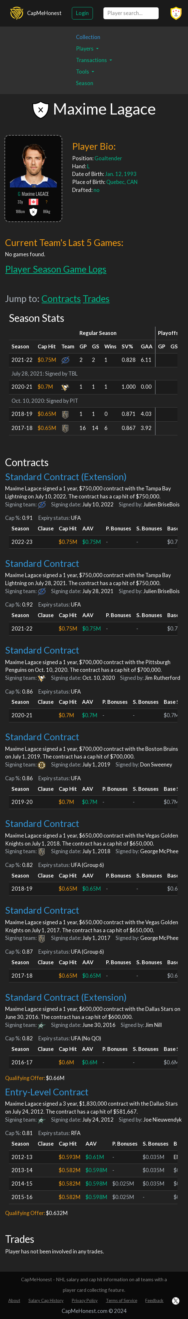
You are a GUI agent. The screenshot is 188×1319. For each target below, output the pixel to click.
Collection (88, 37)
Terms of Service (121, 1300)
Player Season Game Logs (55, 269)
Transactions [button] (92, 60)
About (14, 1300)
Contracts (61, 298)
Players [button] (85, 48)
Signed (53, 373)
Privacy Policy (85, 1300)
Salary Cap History (46, 1300)
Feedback (154, 1300)
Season (84, 83)
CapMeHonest (44, 13)
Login (82, 13)
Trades (96, 298)
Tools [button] (83, 71)
